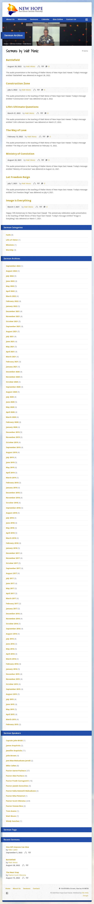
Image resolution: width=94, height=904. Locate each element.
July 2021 (10, 336)
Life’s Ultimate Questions (22, 106)
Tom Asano (11, 811)
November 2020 (13, 377)
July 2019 (10, 457)
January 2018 (11, 548)
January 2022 (11, 306)
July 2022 (10, 276)
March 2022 (11, 296)
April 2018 (10, 533)
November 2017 (13, 558)
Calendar (45, 19)
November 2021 (13, 316)
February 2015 (12, 724)
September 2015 (13, 689)
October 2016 (12, 623)
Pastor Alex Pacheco (15, 776)
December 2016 (12, 613)
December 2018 (12, 492)
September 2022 (13, 266)
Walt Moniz (27, 44)
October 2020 (12, 382)
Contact (36, 888)
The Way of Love (16, 130)
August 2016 (11, 634)
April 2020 (10, 412)
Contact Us (71, 19)
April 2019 (10, 472)
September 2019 (13, 447)
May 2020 (10, 407)
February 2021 (12, 361)
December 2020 (12, 372)
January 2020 (11, 427)
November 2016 (13, 618)
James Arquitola (13, 745)
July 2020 (10, 397)
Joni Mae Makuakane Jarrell (18, 760)
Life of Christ (12, 240)
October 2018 (12, 503)
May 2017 (10, 588)
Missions (10, 245)
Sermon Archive (16, 44)
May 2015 (10, 709)
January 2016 (11, 669)
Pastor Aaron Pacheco (16, 770)
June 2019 (10, 462)
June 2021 (10, 341)
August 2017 (11, 573)
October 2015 (12, 684)
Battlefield (13, 60)
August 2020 (11, 392)
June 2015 (10, 704)
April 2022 (10, 291)
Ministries (22, 19)
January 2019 (11, 487)
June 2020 (10, 402)
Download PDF (42, 66)
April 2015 (10, 714)
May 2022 (10, 286)
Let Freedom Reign (18, 177)
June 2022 (10, 281)
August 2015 (11, 694)
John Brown (11, 755)
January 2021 (11, 367)
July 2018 (10, 518)
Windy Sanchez (12, 821)
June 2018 (10, 523)
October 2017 (12, 563)
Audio (38, 66)
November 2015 (13, 679)
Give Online (58, 19)
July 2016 (10, 639)
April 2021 (10, 351)
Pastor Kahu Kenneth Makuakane (21, 791)
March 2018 (11, 538)
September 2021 (13, 326)
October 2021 (12, 321)
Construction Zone (18, 83)
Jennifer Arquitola (14, 750)
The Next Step (12, 872)
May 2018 (10, 528)
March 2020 (11, 417)
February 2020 (12, 422)
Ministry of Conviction (20, 153)
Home (6, 44)
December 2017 (12, 553)
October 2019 (12, 442)
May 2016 (10, 649)
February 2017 (12, 603)
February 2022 (12, 301)
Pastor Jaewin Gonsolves (17, 786)
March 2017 (11, 598)
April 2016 (10, 654)
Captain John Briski (14, 740)
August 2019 (11, 452)
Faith (8, 235)
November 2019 (13, 437)
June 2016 (10, 644)
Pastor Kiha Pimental (15, 796)
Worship (9, 250)
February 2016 (12, 664)
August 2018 (11, 513)
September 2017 (13, 568)
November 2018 (13, 497)
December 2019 (12, 432)
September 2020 (13, 387)
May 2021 (10, 346)
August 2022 (11, 271)
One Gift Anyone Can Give (17, 847)
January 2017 (11, 608)
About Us (10, 19)
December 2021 (12, 311)
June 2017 (10, 583)
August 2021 (11, 331)
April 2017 (10, 593)
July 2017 (10, 578)
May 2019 (10, 467)
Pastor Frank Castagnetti (17, 781)
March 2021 (11, 356)
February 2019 (12, 482)
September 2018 (13, 508)
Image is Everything (18, 200)
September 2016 (13, 628)
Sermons (34, 19)
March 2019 (11, 477)
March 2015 (11, 719)
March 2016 (11, 659)
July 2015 (10, 699)
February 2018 (12, 543)
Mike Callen (11, 765)
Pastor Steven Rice (14, 806)
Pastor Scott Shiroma (15, 801)
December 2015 (12, 674)
